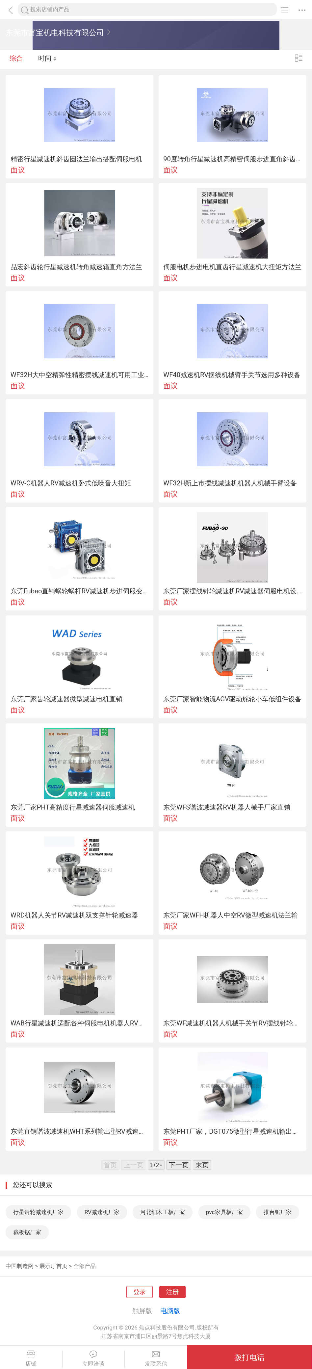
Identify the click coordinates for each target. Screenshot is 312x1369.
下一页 (179, 1165)
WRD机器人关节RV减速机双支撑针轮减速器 (75, 915)
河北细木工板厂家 (162, 1212)
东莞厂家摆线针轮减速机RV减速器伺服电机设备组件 (232, 591)
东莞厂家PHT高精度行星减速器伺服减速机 (73, 807)
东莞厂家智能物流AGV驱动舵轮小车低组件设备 (232, 699)
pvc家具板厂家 (224, 1212)
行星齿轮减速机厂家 (38, 1212)
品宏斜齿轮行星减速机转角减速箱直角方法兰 (76, 267)
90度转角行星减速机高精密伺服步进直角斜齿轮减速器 (232, 159)
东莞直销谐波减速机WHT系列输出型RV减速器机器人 (80, 1131)
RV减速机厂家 (102, 1212)
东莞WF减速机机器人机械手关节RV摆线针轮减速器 (232, 1023)
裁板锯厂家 (27, 1232)
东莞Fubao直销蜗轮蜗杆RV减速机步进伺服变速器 (80, 591)
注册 (172, 1292)
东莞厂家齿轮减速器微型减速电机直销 (66, 699)
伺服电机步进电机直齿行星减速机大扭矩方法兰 (232, 267)
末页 (202, 1165)
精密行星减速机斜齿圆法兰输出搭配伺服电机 (76, 159)
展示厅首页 (53, 1266)
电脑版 (170, 1311)
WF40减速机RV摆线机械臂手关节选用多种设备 (231, 375)
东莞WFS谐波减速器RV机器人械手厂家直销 (226, 807)
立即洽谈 (94, 1359)
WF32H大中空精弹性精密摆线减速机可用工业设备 (80, 375)
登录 (139, 1292)
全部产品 (84, 1266)
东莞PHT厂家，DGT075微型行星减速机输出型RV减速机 (232, 1131)
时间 (47, 59)
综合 (16, 59)
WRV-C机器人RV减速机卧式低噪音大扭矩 (71, 483)
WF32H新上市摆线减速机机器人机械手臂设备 (230, 483)
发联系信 (156, 1359)
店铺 (31, 1359)
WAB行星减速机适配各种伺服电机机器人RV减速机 (80, 1023)
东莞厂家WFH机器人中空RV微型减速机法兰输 (230, 915)
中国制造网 (20, 1266)
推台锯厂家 (278, 1212)
